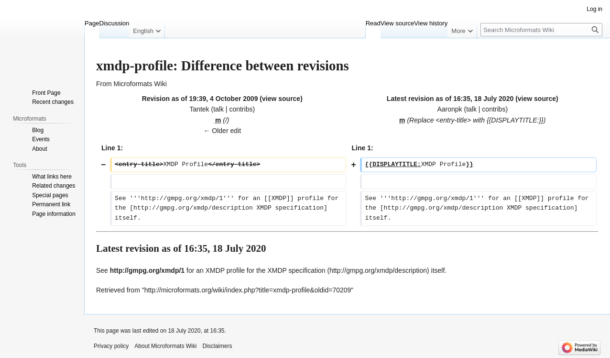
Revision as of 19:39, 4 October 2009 (200, 98)
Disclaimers (217, 346)
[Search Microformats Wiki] (541, 29)
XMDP (215, 270)
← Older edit (222, 130)
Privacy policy (111, 346)
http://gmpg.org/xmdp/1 (147, 270)
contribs (240, 109)
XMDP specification (296, 270)
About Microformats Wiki (165, 346)
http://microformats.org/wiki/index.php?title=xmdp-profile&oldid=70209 (247, 290)
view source (281, 98)
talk (218, 109)
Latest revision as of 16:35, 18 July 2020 (450, 98)
